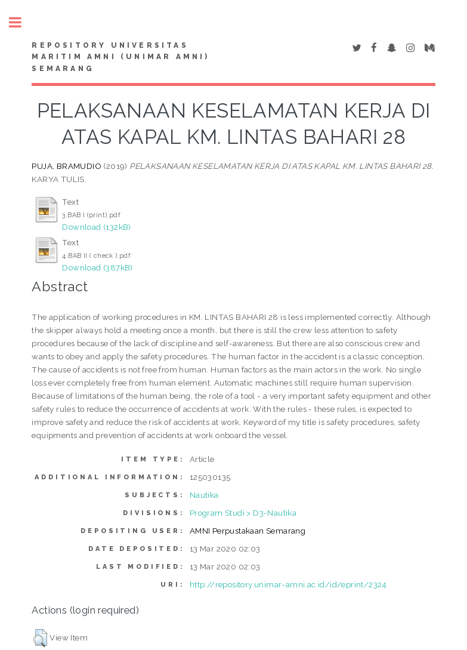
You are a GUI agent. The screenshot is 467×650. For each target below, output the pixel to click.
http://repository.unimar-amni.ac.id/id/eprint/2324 (288, 584)
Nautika (204, 495)
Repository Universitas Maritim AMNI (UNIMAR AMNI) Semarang (120, 57)
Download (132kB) (96, 227)
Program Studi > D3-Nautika (243, 512)
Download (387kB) (97, 267)
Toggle (21, 22)
